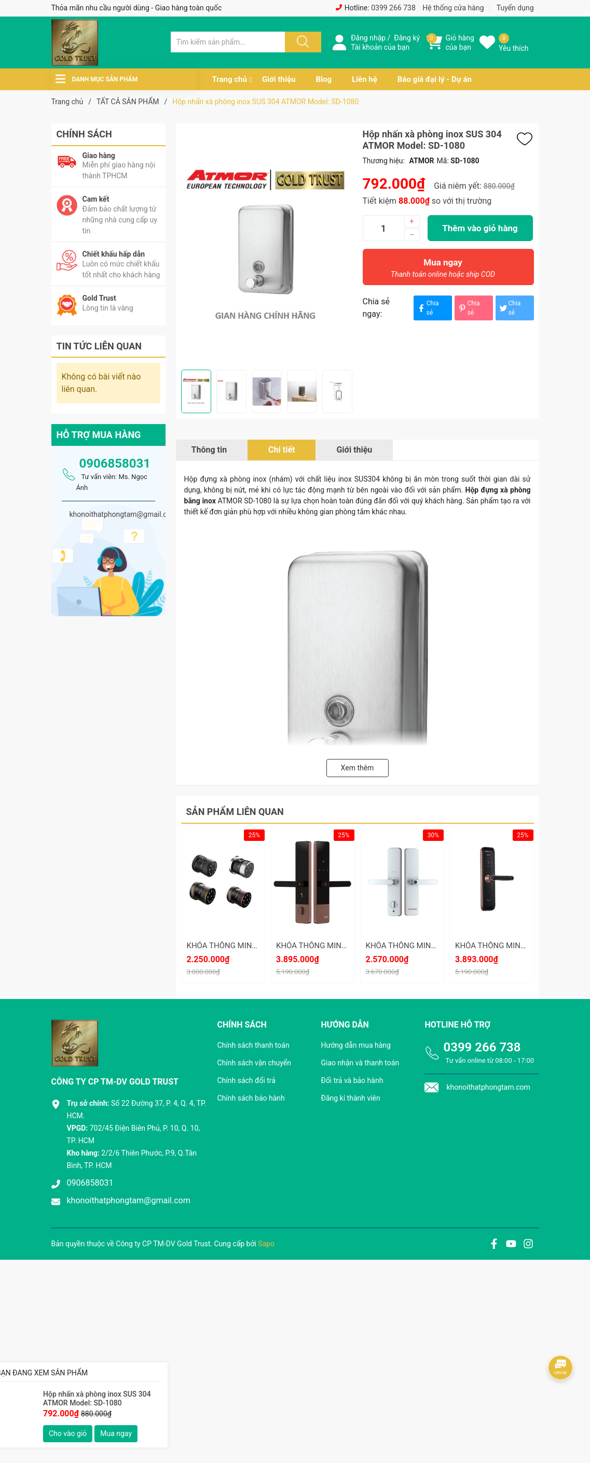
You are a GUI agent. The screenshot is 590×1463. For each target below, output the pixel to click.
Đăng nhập (368, 38)
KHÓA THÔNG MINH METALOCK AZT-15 (435, 945)
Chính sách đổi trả (246, 1080)
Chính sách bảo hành (250, 1098)
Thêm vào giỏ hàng (479, 228)
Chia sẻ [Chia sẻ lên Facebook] (427, 308)
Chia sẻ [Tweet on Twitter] (509, 308)
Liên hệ (364, 79)
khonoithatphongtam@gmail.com (128, 1200)
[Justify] (301, 42)
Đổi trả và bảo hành (352, 1080)
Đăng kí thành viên (350, 1098)
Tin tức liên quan (99, 346)
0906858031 (114, 463)
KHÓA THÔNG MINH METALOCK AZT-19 (256, 945)
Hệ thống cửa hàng (453, 8)
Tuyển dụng (515, 8)
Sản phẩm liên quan (235, 811)
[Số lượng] (383, 228)
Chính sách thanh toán (253, 1045)
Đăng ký (407, 38)
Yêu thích (513, 48)
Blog (323, 79)
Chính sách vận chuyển (254, 1063)
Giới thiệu (279, 79)
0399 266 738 (393, 8)
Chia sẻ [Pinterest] (468, 308)
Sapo (266, 1244)
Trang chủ (229, 79)
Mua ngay (443, 270)
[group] (266, 246)
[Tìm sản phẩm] (228, 42)
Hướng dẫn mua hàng (355, 1045)
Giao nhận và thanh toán (360, 1063)
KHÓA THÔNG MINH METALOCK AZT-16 (345, 945)
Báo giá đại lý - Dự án (434, 79)
